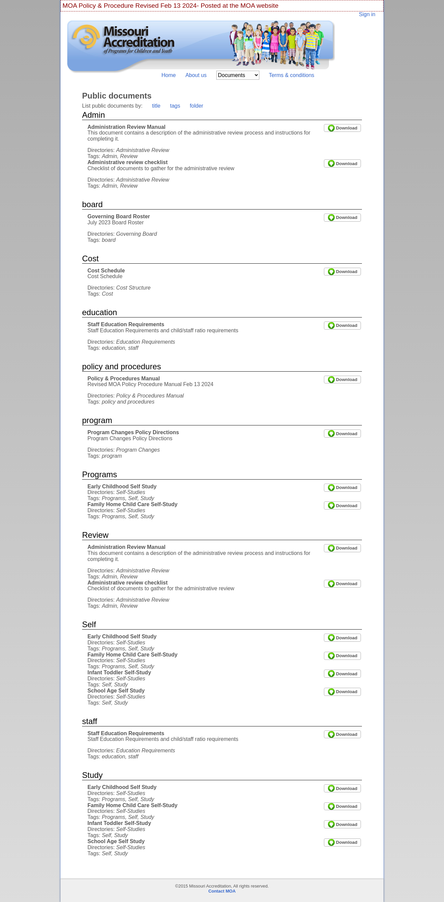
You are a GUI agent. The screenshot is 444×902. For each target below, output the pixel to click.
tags (175, 106)
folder (196, 106)
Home (168, 75)
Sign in (367, 14)
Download (347, 127)
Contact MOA (221, 891)
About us (196, 75)
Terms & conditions (291, 75)
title (156, 106)
